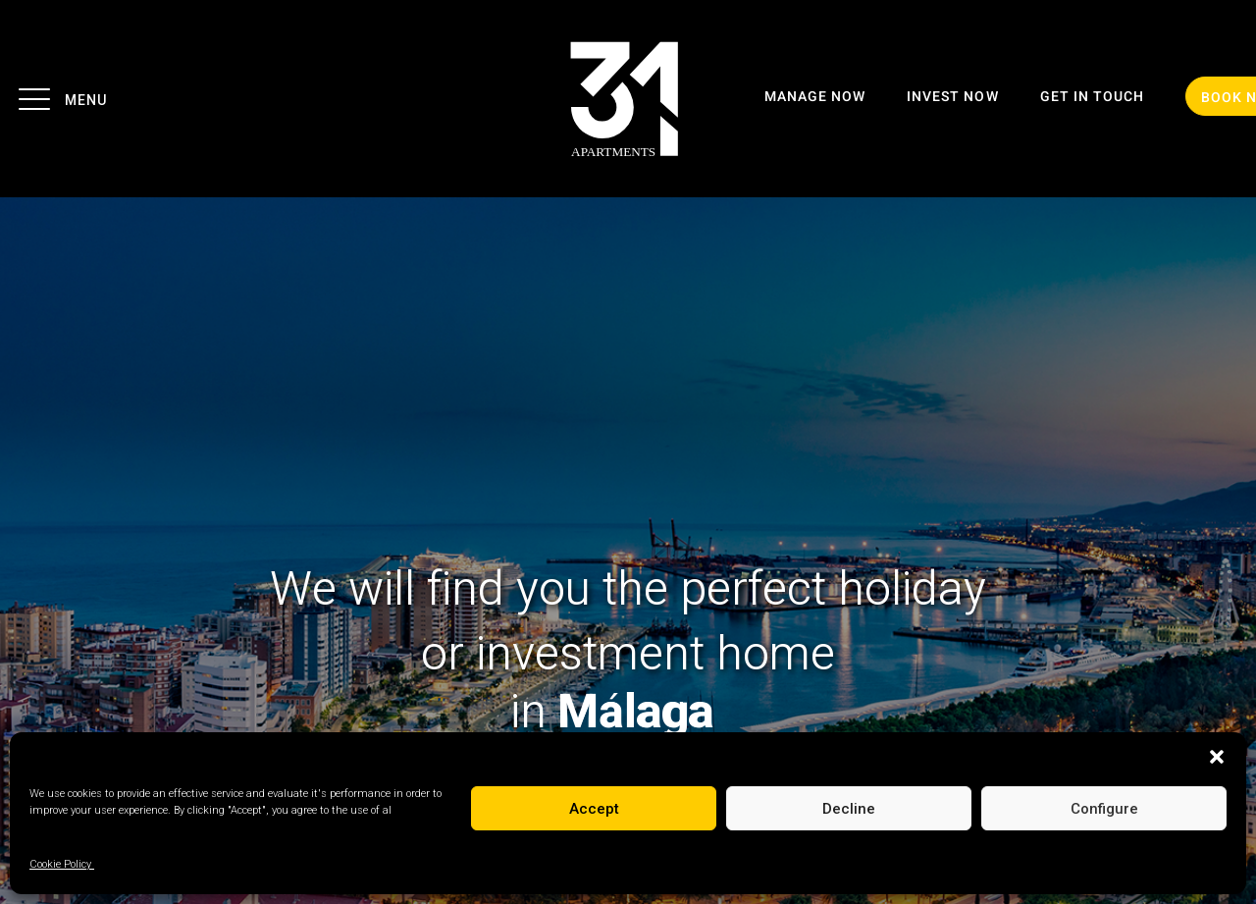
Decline (848, 809)
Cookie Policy (61, 864)
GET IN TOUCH (1092, 96)
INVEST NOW (953, 96)
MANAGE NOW (815, 96)
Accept (594, 809)
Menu (61, 98)
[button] (1217, 757)
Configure (1104, 809)
